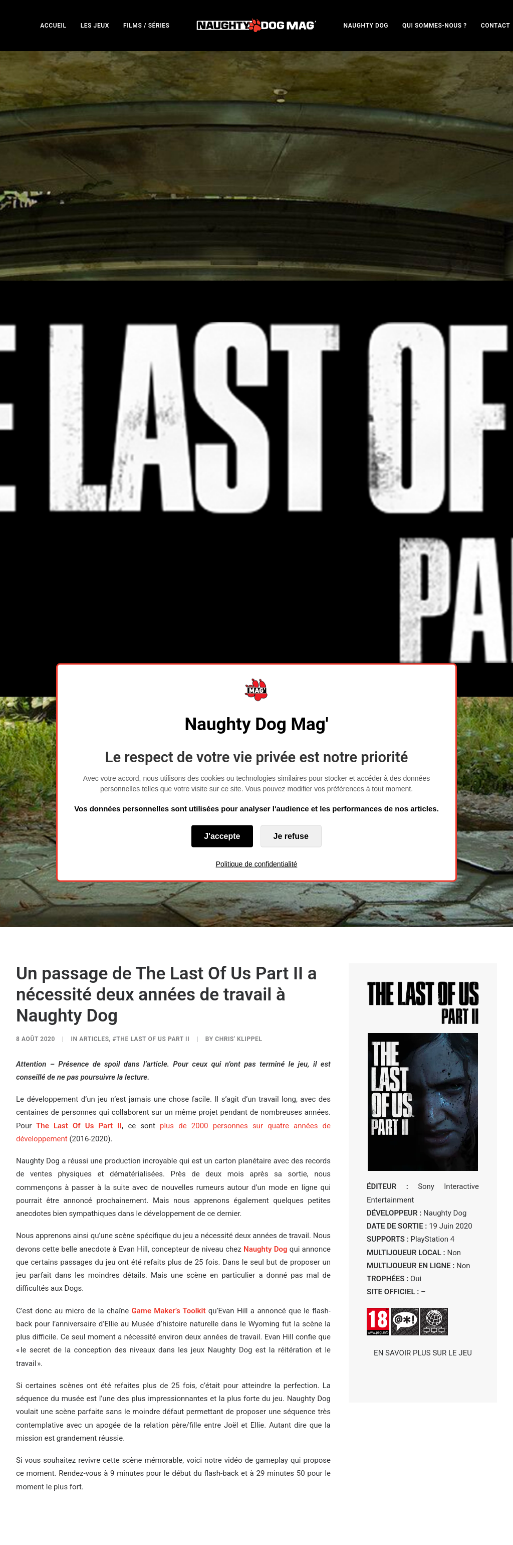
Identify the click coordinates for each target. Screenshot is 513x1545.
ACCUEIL (53, 25)
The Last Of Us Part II (79, 928)
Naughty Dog (265, 1051)
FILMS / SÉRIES (146, 25)
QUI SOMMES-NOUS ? (434, 25)
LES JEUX (95, 25)
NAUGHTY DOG (366, 25)
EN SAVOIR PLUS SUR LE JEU (423, 1155)
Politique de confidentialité (257, 864)
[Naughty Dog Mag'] (257, 25)
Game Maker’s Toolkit (169, 1113)
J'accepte (222, 836)
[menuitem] (53, 25)
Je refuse (291, 836)
